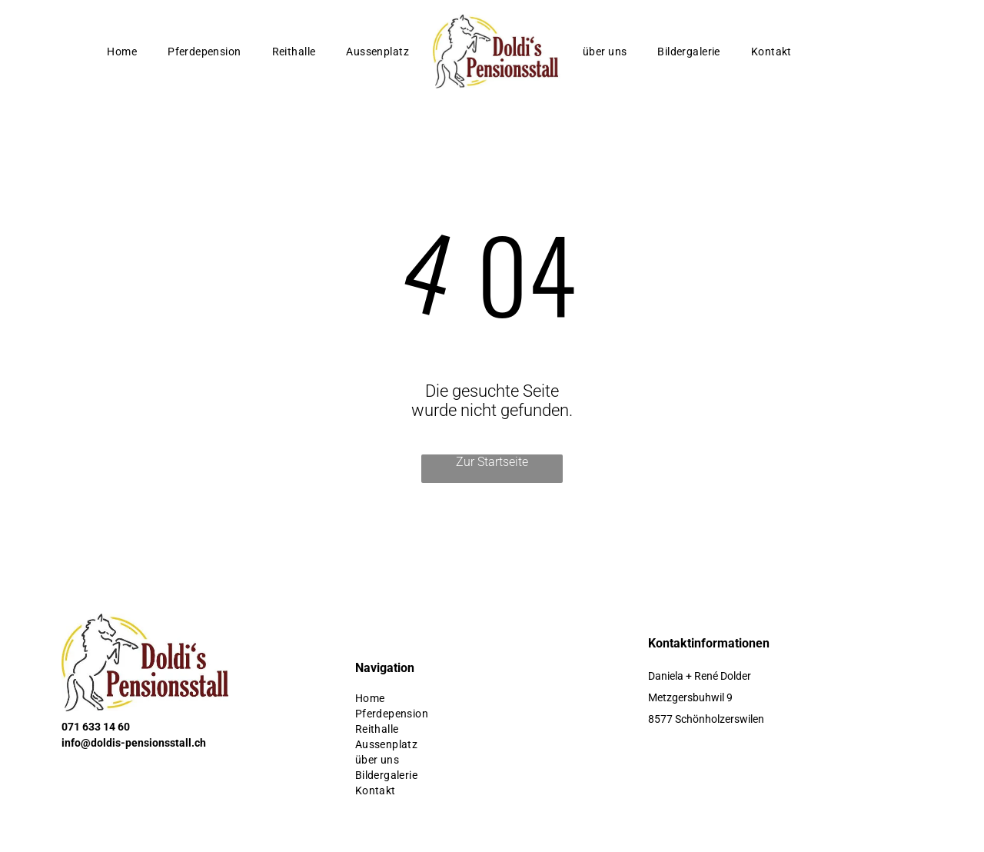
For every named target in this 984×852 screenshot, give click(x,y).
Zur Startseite (492, 461)
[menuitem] (121, 51)
